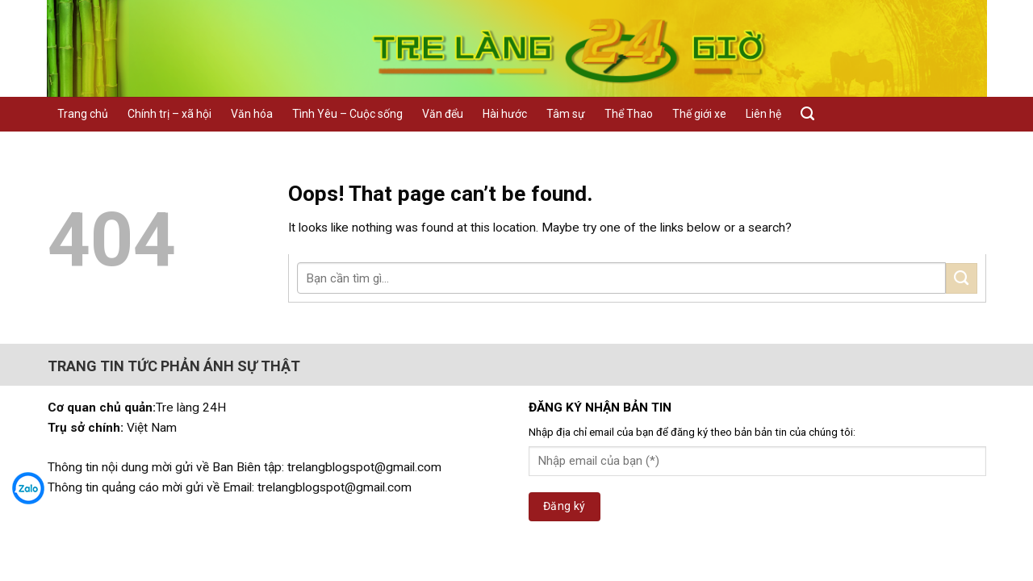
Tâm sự (565, 113)
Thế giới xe (699, 113)
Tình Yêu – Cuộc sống (347, 113)
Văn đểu (442, 113)
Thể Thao (628, 113)
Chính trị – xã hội (169, 113)
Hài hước (505, 113)
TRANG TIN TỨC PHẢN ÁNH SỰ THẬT (174, 365)
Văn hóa (252, 113)
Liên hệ (763, 113)
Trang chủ (82, 113)
